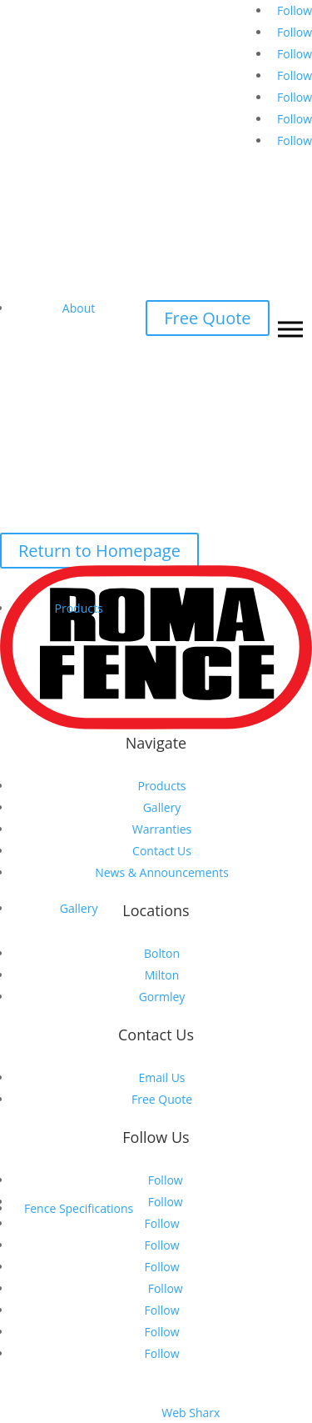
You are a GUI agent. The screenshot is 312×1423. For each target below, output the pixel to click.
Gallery (79, 908)
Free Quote (207, 318)
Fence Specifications (78, 1208)
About (78, 308)
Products (79, 608)
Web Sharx (190, 1412)
